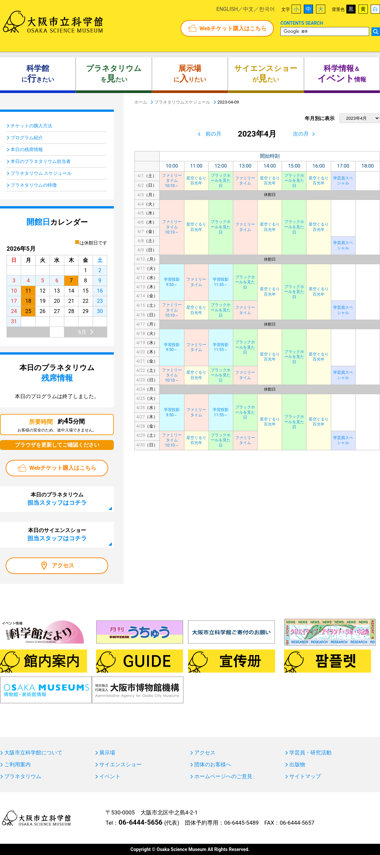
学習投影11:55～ (221, 282)
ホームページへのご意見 (223, 776)
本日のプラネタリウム (57, 498)
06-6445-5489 (241, 822)
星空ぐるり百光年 (196, 181)
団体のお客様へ (212, 764)
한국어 (267, 9)
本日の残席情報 (27, 149)
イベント (109, 776)
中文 (248, 9)
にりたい (190, 74)
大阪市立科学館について (33, 752)
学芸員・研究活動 (310, 752)
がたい (265, 74)
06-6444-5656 (140, 822)
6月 (82, 332)
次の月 (301, 134)
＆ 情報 (341, 74)
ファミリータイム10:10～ (172, 180)
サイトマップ (305, 776)
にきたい (37, 74)
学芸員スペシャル (343, 181)
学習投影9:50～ (172, 282)
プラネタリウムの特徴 (34, 185)
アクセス (63, 565)
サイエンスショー (120, 764)
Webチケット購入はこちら (233, 28)
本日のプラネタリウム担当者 (41, 161)
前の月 (213, 134)
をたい (114, 74)
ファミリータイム (245, 181)
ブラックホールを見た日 (221, 180)
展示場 (107, 752)
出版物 (297, 764)
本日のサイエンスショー (57, 534)
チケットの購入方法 (31, 125)
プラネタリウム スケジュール (41, 173)
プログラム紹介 (27, 137)
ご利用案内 (17, 764)
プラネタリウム (22, 776)
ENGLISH (227, 9)
